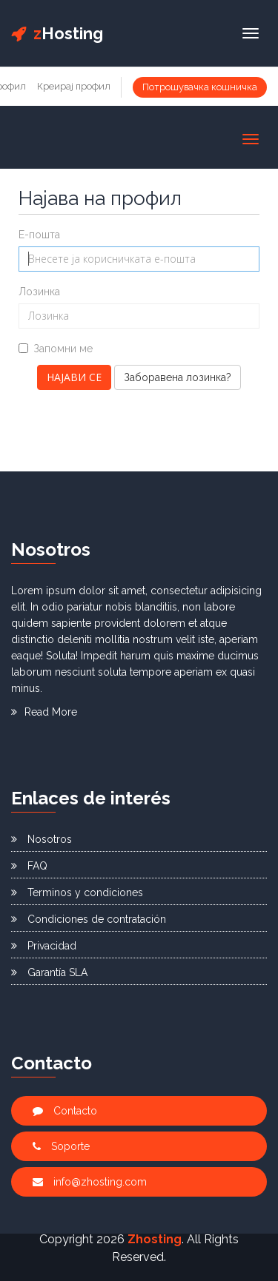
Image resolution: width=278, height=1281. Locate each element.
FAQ (29, 866)
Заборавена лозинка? (177, 377)
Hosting (57, 33)
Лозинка (39, 291)
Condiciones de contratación (88, 919)
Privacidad (43, 946)
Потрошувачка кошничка (199, 87)
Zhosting (155, 1239)
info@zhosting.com (90, 1182)
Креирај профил (73, 86)
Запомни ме (56, 348)
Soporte (61, 1146)
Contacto (65, 1111)
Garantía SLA (49, 972)
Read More (44, 712)
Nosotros (41, 839)
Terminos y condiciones (77, 892)
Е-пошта (39, 235)
